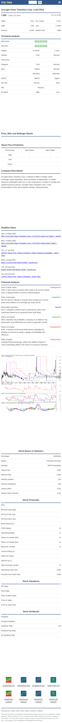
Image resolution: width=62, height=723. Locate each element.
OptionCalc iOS (53, 686)
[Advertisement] (31, 112)
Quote (13, 711)
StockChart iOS (9, 686)
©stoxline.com (5, 711)
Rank (22, 711)
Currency (33, 711)
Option (27, 711)
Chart (17, 711)
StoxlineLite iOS (23, 686)
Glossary (40, 711)
